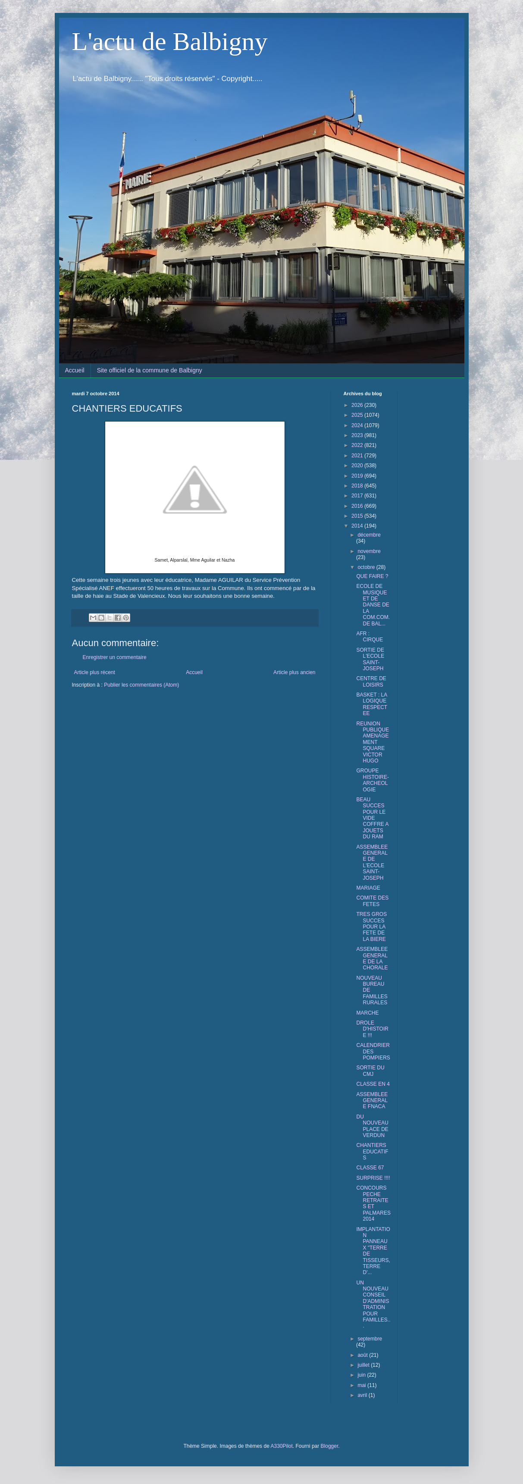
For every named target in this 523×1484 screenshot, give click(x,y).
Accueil (75, 370)
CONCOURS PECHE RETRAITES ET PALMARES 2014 (373, 1203)
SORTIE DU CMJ (370, 1071)
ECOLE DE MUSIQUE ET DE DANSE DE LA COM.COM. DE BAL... (373, 604)
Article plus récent (94, 672)
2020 (357, 465)
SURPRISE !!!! (373, 1178)
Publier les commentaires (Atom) (141, 685)
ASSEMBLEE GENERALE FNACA (372, 1100)
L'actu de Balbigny (170, 41)
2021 (357, 456)
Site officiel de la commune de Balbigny (149, 370)
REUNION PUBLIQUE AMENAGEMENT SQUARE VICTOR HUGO (372, 742)
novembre (368, 551)
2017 (357, 496)
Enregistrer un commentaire (115, 657)
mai (362, 1385)
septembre (369, 1339)
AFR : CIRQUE (369, 637)
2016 (357, 506)
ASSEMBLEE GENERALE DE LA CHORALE (372, 958)
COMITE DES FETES (372, 901)
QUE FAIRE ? (372, 576)
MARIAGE (368, 888)
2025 (357, 415)
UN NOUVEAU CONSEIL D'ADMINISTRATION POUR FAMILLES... (373, 1304)
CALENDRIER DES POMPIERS (373, 1051)
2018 (357, 486)
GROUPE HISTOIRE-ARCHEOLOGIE (372, 780)
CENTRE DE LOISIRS (371, 681)
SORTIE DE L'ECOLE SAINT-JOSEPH (370, 659)
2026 (357, 405)
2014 (357, 526)
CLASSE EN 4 (372, 1084)
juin (362, 1375)
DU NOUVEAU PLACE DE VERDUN (372, 1126)
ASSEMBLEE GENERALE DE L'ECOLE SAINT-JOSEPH (372, 862)
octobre (366, 567)
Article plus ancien (294, 672)
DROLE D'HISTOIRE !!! (372, 1029)
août (363, 1355)
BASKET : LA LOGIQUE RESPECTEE (371, 704)
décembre (368, 535)
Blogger (329, 1446)
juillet (364, 1365)
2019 (357, 476)
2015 (357, 516)
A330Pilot (281, 1446)
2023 (357, 435)
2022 (357, 445)
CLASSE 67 (370, 1168)
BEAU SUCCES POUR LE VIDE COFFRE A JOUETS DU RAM (372, 818)
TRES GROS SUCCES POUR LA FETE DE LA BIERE (371, 926)
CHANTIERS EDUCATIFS (372, 1151)
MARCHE (367, 1013)
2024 (357, 425)
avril (362, 1395)
